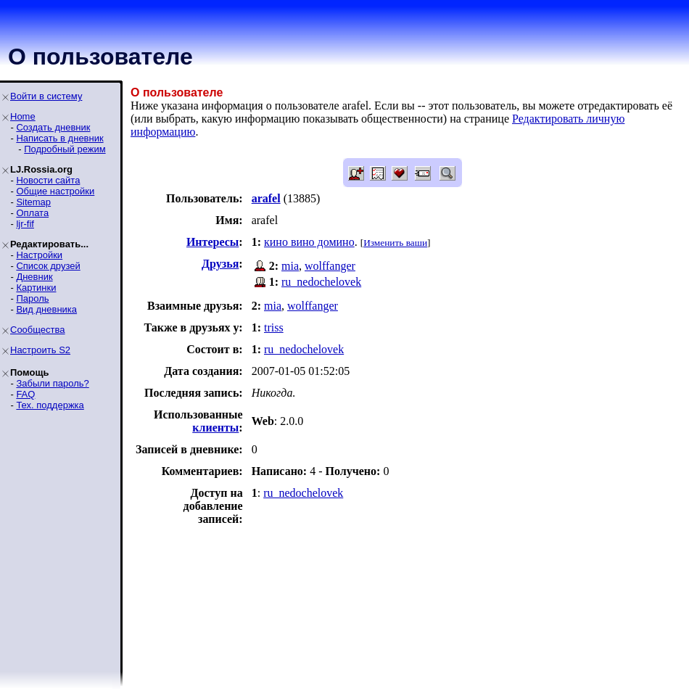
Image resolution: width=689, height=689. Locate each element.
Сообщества (37, 329)
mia (290, 266)
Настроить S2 (40, 349)
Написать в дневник (59, 138)
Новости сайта (48, 180)
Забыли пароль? (52, 383)
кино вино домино (309, 242)
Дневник (34, 276)
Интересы (212, 242)
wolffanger (330, 266)
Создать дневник (53, 127)
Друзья (220, 263)
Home (23, 116)
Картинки (36, 287)
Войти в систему (46, 96)
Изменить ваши (395, 242)
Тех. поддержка (49, 405)
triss (274, 327)
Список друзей (48, 265)
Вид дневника (46, 309)
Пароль (32, 298)
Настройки (39, 254)
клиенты (215, 427)
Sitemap (33, 202)
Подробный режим (64, 149)
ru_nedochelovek (321, 282)
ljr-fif (25, 223)
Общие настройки (55, 191)
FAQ (25, 394)
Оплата (32, 212)
